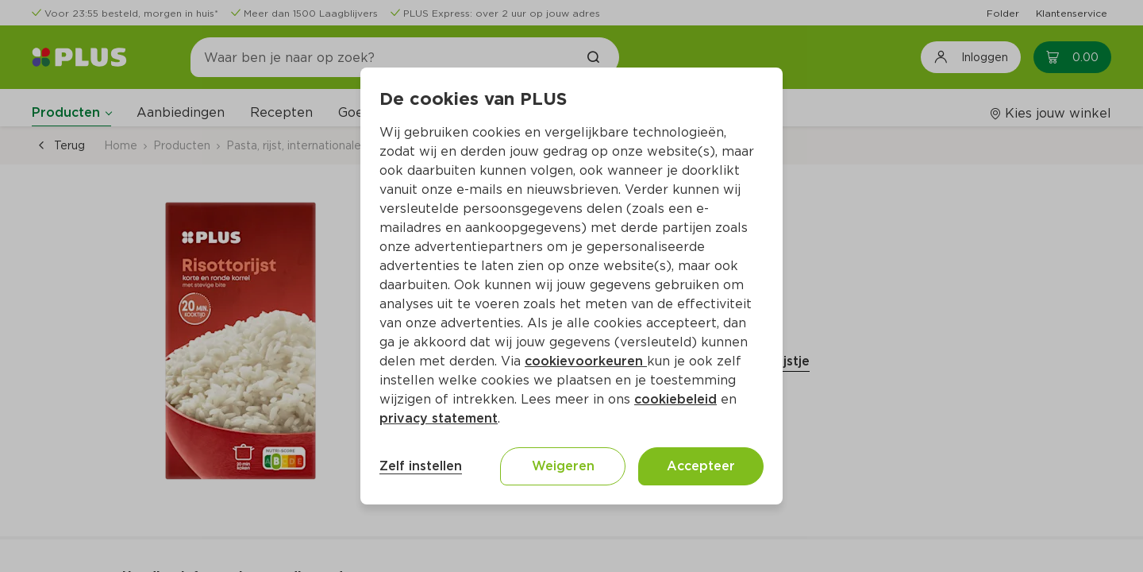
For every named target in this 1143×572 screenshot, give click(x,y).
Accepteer (701, 465)
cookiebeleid (675, 399)
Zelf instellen (420, 465)
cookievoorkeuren (586, 361)
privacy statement (438, 418)
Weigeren (563, 465)
